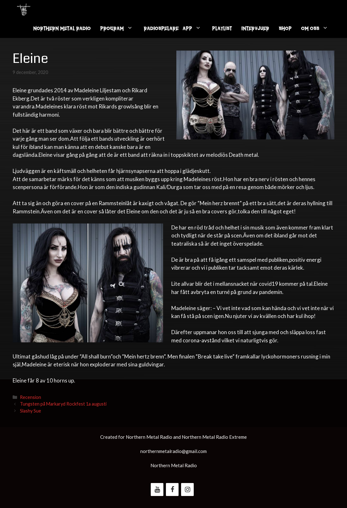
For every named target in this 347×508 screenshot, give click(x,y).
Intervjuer (255, 28)
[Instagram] (187, 489)
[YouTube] (157, 489)
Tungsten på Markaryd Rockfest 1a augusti (63, 404)
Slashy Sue (30, 410)
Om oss (317, 28)
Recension (30, 397)
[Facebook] (172, 489)
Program (119, 28)
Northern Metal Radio (62, 28)
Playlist (222, 28)
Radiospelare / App (175, 28)
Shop (285, 28)
